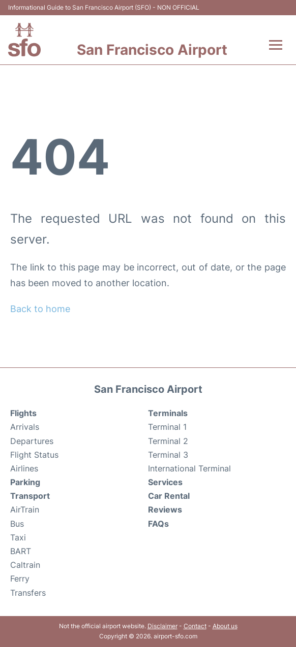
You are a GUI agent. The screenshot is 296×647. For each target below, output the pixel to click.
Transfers (28, 593)
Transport (30, 496)
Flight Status (34, 455)
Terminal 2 (168, 441)
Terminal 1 (167, 427)
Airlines (24, 468)
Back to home (40, 308)
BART (20, 551)
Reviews (165, 509)
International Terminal (189, 468)
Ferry (19, 578)
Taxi (18, 537)
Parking (25, 482)
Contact (195, 626)
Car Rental (169, 496)
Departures (31, 441)
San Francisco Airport (152, 50)
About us (225, 626)
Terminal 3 (168, 455)
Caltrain (25, 565)
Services (165, 482)
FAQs (158, 524)
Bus (17, 524)
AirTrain (24, 509)
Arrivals (24, 427)
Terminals (168, 413)
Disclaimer (162, 626)
